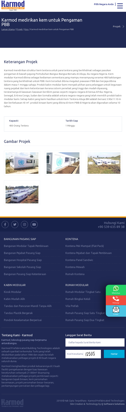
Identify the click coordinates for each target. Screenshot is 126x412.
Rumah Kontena (74, 274)
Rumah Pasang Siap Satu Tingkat (85, 313)
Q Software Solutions (113, 404)
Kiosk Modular (12, 291)
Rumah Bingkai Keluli (77, 298)
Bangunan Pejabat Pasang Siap (22, 252)
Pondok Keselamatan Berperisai (23, 320)
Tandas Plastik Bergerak (18, 313)
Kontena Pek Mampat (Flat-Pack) (84, 245)
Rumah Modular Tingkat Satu (83, 291)
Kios (26, 29)
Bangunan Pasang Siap (20, 239)
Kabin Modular (15, 285)
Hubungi (116, 300)
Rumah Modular (76, 285)
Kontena (71, 239)
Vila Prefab (71, 306)
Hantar (114, 354)
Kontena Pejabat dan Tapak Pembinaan (88, 252)
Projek (19, 29)
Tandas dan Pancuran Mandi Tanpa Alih (28, 306)
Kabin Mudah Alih (14, 298)
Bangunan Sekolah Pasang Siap (22, 267)
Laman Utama (8, 29)
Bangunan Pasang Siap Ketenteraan (25, 274)
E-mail (116, 310)
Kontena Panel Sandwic (79, 260)
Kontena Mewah (75, 267)
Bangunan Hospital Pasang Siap (23, 260)
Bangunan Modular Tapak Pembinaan (26, 245)
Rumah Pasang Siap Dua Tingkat (84, 320)
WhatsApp (116, 290)
